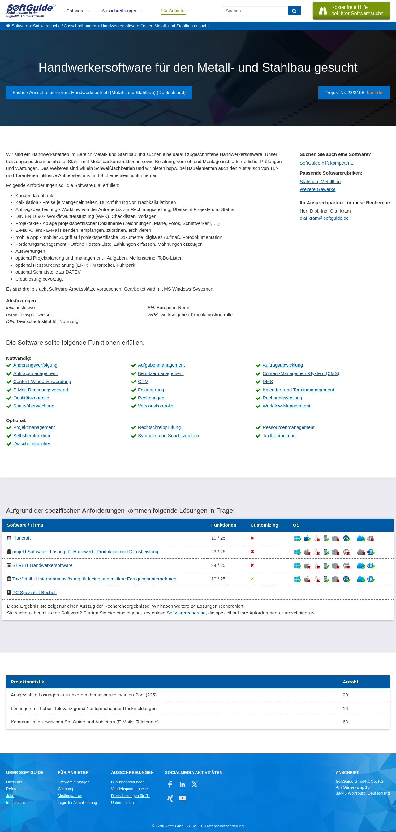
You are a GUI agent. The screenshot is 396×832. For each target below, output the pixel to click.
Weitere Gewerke (318, 189)
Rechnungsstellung (282, 397)
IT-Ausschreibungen (127, 782)
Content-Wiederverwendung (42, 381)
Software (76, 10)
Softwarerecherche (186, 612)
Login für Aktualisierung (77, 802)
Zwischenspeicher (31, 443)
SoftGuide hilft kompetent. (326, 163)
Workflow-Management (286, 405)
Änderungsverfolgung (35, 365)
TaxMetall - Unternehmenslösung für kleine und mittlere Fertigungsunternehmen (94, 578)
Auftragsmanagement (35, 373)
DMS (268, 381)
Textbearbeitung (279, 435)
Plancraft (21, 538)
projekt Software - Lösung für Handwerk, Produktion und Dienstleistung (85, 551)
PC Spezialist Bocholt (34, 592)
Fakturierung (151, 389)
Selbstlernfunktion (31, 435)
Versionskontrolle (155, 405)
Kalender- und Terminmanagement (298, 389)
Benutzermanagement (161, 373)
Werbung (65, 789)
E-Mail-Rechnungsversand (40, 389)
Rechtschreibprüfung (159, 427)
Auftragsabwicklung (283, 365)
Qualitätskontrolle (31, 397)
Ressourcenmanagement (289, 427)
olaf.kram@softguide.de (324, 218)
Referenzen (16, 789)
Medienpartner (70, 796)
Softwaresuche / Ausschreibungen (64, 26)
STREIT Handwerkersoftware (42, 565)
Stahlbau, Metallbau (320, 181)
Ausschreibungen (120, 10)
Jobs (10, 796)
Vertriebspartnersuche (129, 789)
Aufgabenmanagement (161, 365)
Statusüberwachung (33, 405)
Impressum (15, 802)
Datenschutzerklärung (224, 826)
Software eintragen (73, 782)
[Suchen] (294, 10)
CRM (143, 381)
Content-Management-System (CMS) (301, 373)
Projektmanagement (34, 427)
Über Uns (14, 782)
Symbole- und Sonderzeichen (168, 435)
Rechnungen (151, 397)
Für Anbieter (173, 10)
